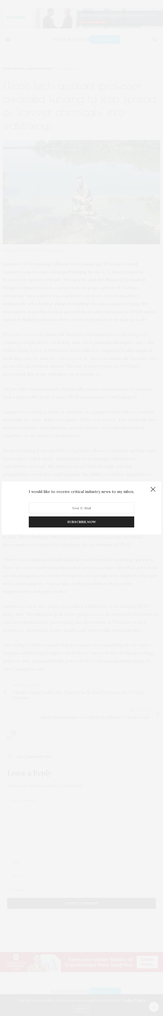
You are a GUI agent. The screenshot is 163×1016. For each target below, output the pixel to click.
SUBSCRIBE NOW (81, 522)
